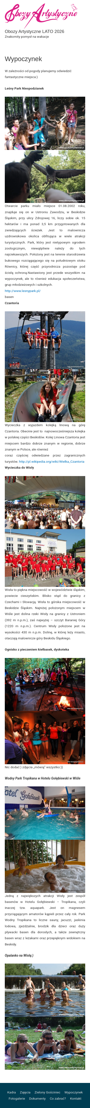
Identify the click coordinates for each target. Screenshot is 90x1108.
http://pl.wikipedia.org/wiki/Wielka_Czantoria (51, 461)
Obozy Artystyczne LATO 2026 (34, 31)
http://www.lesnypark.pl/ (23, 291)
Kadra (11, 1092)
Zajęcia (25, 1092)
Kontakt (75, 1098)
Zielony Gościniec (47, 1092)
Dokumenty (37, 1098)
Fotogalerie (17, 1098)
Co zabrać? (58, 1098)
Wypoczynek (73, 1092)
